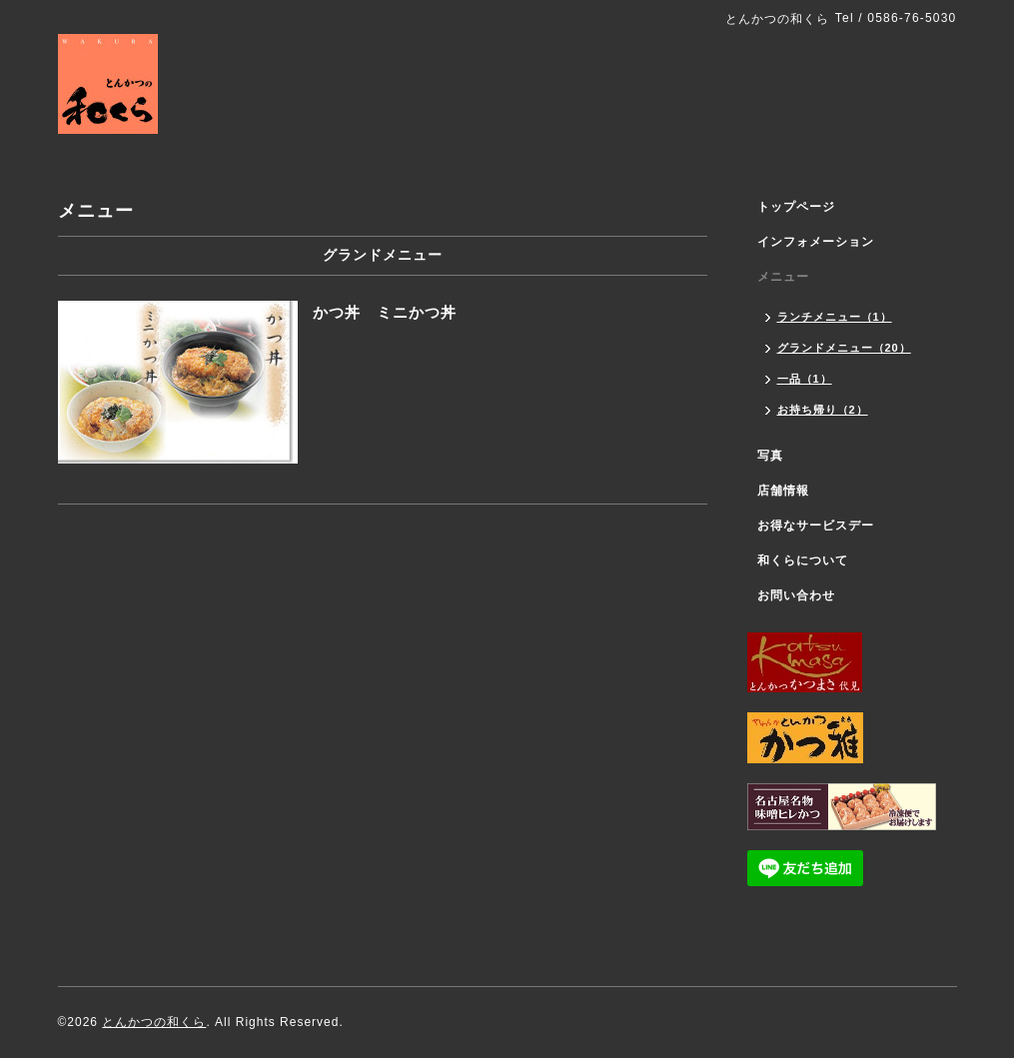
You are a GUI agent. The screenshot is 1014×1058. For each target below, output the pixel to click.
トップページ (796, 207)
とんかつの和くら (154, 1022)
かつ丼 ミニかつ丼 (385, 312)
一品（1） (804, 379)
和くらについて (802, 560)
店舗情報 (783, 491)
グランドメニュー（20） (844, 348)
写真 (770, 456)
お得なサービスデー (815, 525)
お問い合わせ (796, 595)
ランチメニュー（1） (834, 317)
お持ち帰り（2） (822, 410)
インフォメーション (815, 242)
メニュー (783, 277)
